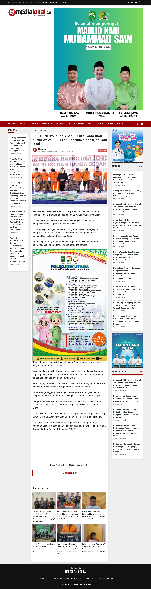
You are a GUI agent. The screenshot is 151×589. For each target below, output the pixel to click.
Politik (72, 124)
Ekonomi (35, 124)
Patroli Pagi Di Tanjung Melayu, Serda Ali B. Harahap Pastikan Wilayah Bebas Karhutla (126, 305)
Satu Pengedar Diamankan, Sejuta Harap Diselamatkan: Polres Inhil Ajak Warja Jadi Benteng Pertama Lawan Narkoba (68, 549)
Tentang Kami (12, 2)
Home (12, 124)
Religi (90, 124)
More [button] (118, 124)
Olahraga (61, 124)
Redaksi (21, 2)
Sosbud (99, 124)
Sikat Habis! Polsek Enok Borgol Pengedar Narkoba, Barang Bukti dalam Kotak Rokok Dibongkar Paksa (67, 515)
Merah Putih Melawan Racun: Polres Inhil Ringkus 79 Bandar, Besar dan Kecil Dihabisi (44, 547)
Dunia (81, 124)
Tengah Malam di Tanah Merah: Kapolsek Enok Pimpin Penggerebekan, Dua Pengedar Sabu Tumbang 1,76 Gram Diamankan (44, 516)
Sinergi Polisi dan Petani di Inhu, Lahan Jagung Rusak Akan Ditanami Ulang (127, 193)
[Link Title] (67, 572)
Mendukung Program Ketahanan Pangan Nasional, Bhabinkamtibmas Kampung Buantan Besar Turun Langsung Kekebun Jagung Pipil (18, 192)
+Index (25, 130)
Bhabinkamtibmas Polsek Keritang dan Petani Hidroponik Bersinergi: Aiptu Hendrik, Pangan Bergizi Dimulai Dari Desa (126, 430)
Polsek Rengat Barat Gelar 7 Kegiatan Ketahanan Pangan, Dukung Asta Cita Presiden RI (125, 398)
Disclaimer (53, 2)
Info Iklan (29, 2)
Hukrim (109, 124)
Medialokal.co (70, 473)
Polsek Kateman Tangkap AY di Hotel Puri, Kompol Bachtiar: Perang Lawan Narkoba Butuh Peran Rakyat (93, 547)
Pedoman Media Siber (41, 2)
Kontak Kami (63, 2)
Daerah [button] (22, 124)
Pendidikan (47, 124)
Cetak (103, 150)
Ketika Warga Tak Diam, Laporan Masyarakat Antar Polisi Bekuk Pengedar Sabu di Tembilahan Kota (93, 515)
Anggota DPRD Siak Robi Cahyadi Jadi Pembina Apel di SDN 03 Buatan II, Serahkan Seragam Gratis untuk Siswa (17, 167)
